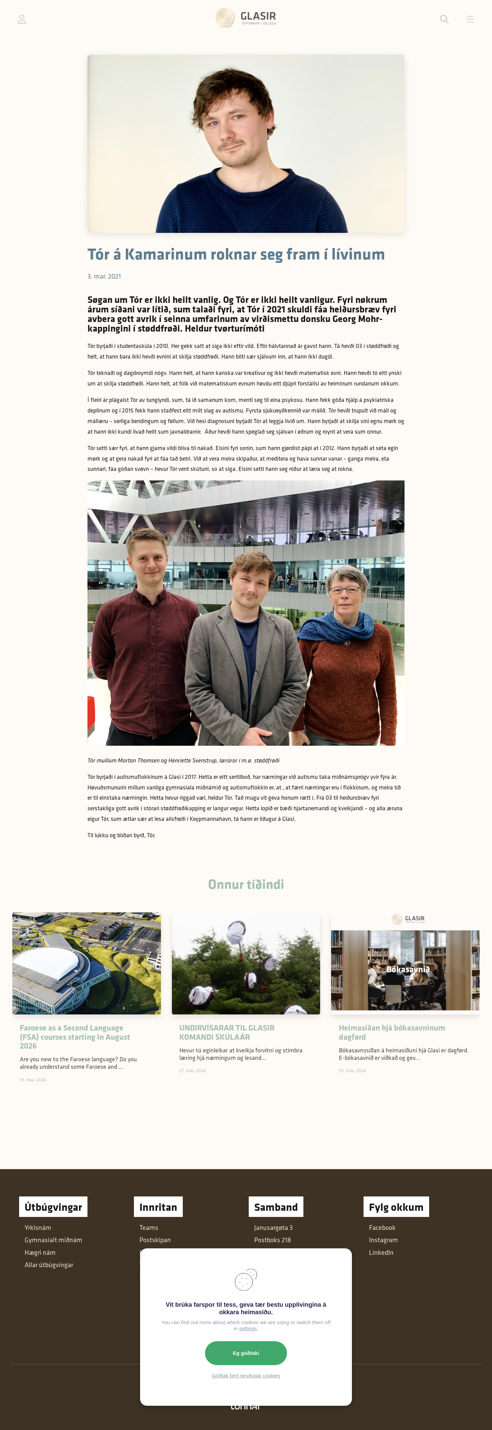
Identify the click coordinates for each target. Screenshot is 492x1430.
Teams (148, 1227)
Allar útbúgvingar (49, 1265)
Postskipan (155, 1240)
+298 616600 (272, 1277)
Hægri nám (40, 1252)
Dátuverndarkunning (283, 1327)
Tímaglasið (154, 1265)
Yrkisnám (38, 1227)
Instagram (383, 1240)
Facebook (382, 1227)
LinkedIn (381, 1252)
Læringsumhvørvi (164, 1252)
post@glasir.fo (274, 1265)
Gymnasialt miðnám (53, 1240)
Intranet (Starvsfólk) (167, 1277)
